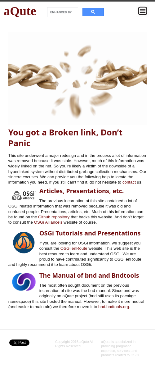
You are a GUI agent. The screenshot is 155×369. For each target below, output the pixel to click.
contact (129, 182)
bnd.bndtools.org (113, 306)
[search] (61, 12)
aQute (20, 11)
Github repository (54, 217)
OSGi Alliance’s (48, 222)
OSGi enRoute (73, 248)
